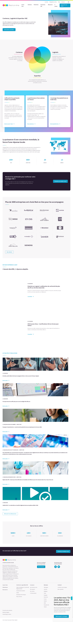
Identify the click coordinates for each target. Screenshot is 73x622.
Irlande (45, 601)
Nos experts (32, 589)
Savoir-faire (22, 5)
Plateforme (36, 4)
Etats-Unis (46, 597)
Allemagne (46, 587)
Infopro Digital (14, 620)
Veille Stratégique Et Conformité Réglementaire (22, 588)
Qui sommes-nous (33, 587)
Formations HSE (42, 5)
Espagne (45, 595)
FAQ (59, 2)
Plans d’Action (19, 596)
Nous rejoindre (60, 589)
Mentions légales (6, 612)
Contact (63, 2)
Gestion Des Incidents (20, 590)
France (45, 599)
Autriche (45, 589)
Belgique (45, 591)
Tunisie (45, 606)
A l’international (33, 593)
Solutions (30, 4)
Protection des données (7, 610)
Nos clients (32, 591)
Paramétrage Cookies (7, 614)
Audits (17, 592)
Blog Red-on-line (53, 2)
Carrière (46, 2)
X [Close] (71, 598)
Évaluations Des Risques (21, 594)
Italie (45, 603)
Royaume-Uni (46, 604)
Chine (45, 593)
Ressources (50, 4)
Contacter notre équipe (62, 587)
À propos (56, 5)
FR (68, 2)
